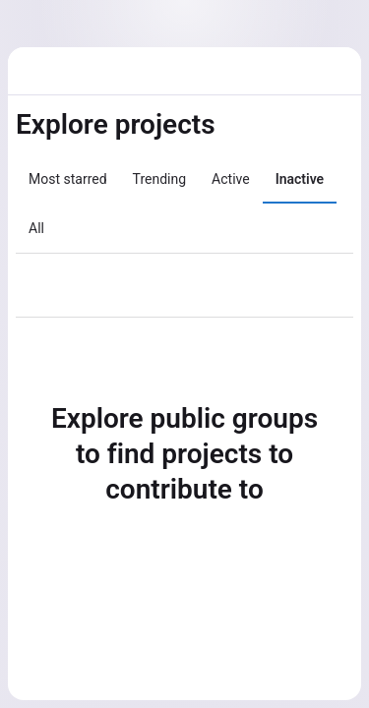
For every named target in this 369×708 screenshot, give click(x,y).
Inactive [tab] (300, 179)
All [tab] (36, 228)
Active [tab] (231, 179)
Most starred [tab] (68, 179)
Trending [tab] (160, 179)
